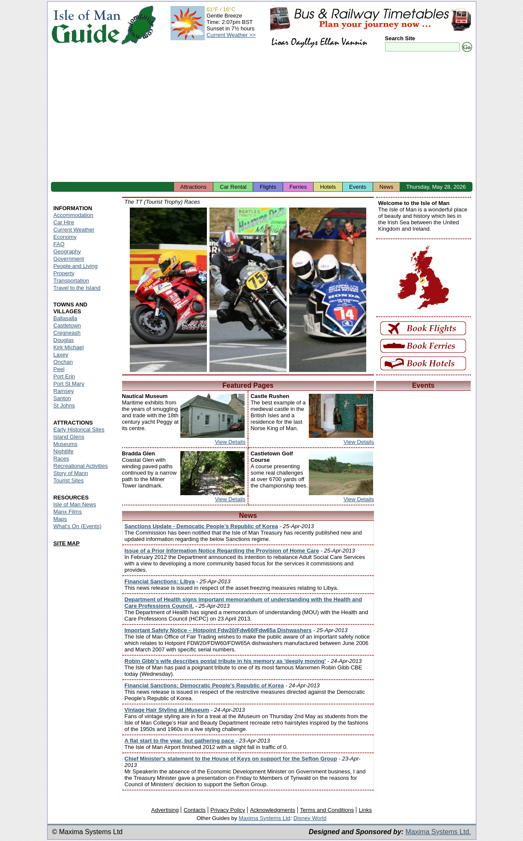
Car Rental (233, 187)
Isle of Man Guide (86, 25)
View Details (230, 442)
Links (365, 810)
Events (357, 187)
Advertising (165, 810)
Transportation (71, 280)
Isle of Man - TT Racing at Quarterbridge (168, 290)
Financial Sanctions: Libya (160, 581)
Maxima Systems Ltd (264, 818)
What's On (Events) (78, 526)
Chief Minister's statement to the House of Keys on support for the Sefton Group (231, 758)
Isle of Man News (75, 504)
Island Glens (69, 437)
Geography (67, 251)
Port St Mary (69, 383)
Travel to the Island (77, 288)
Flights (268, 187)
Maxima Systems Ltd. (438, 831)
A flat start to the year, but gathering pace (180, 740)
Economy (65, 237)
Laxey (61, 354)
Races (61, 458)
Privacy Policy (227, 810)
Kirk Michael (69, 347)
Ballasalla (66, 318)
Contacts (195, 810)
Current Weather (74, 229)
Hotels (328, 187)
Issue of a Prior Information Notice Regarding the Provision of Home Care (222, 550)
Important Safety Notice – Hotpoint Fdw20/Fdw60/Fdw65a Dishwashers (218, 630)
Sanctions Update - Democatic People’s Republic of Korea (201, 526)
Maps (60, 519)
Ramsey (64, 391)
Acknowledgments (273, 810)
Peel (59, 369)
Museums (66, 444)
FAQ (59, 244)
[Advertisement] (261, 118)
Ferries (298, 187)
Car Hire (64, 222)
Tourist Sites (69, 480)
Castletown (67, 325)
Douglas (64, 340)
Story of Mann (71, 473)
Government (69, 259)
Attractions (193, 187)
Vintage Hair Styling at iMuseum (167, 710)
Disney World (309, 818)
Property (64, 273)
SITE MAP (67, 543)
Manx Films (68, 511)
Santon (62, 398)
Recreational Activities (81, 466)
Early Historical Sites (79, 429)
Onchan (63, 362)
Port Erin (64, 376)
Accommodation (73, 215)
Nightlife (64, 451)
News (387, 187)
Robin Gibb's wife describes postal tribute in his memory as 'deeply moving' (225, 661)
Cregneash (67, 333)
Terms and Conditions (327, 810)
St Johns (64, 405)
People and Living (76, 266)
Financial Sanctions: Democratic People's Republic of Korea (204, 685)
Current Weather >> (231, 35)
